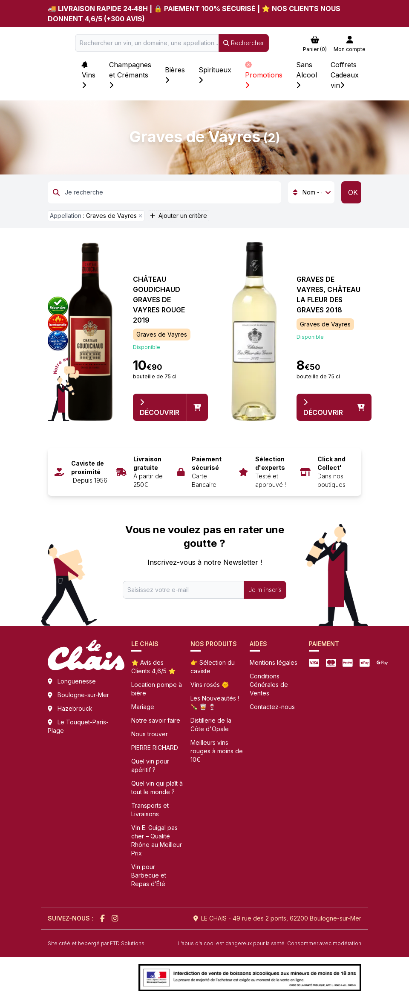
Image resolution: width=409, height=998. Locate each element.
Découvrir (159, 408)
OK (353, 192)
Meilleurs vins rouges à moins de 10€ (216, 751)
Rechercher (243, 42)
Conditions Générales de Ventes (269, 684)
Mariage (142, 706)
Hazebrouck (75, 708)
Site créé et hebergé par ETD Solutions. (97, 943)
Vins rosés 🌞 (209, 684)
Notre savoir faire (155, 720)
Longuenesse (77, 681)
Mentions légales (273, 662)
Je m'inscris (265, 589)
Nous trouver (149, 734)
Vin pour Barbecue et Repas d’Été (148, 875)
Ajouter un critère (178, 215)
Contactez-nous (272, 706)
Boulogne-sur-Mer (83, 694)
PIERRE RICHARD (154, 747)
